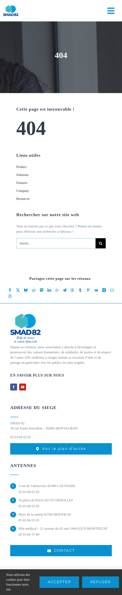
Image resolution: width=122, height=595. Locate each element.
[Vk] (96, 290)
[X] (18, 290)
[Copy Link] (10, 296)
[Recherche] (101, 243)
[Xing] (104, 290)
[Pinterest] (88, 290)
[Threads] (72, 290)
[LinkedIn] (49, 290)
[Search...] (56, 243)
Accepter (59, 582)
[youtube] (22, 387)
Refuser (100, 582)
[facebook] (13, 387)
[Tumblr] (80, 290)
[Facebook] (10, 290)
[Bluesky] (26, 290)
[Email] (112, 290)
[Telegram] (64, 290)
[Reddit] (33, 290)
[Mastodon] (41, 290)
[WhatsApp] (56, 290)
